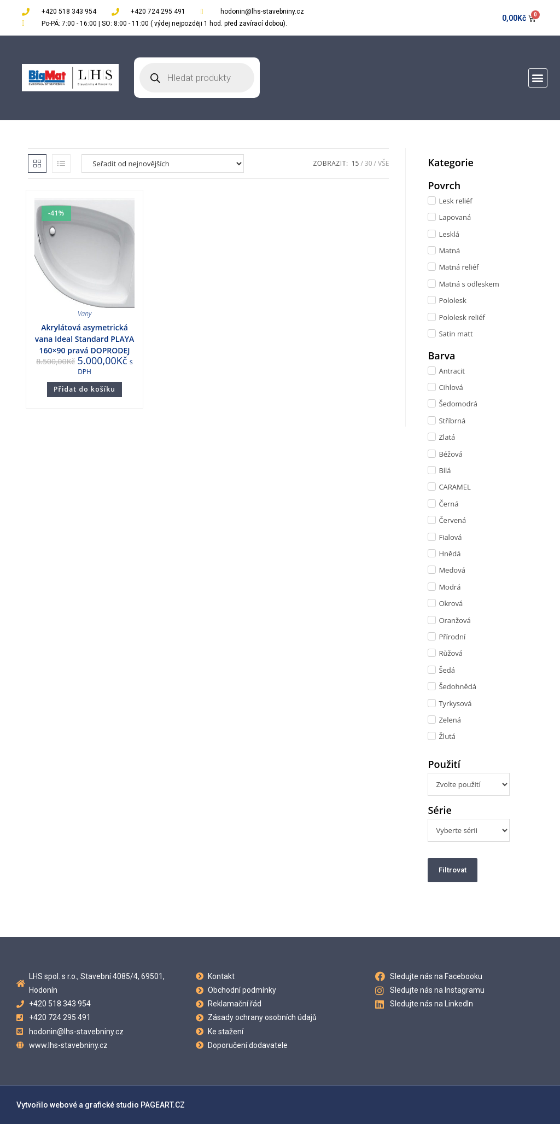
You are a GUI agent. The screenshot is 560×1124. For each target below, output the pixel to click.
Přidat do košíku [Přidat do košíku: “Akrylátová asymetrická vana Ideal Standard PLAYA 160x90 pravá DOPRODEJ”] (84, 389)
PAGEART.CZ (163, 1104)
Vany (84, 313)
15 (355, 163)
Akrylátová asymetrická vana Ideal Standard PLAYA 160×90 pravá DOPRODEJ (84, 339)
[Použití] (469, 784)
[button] (537, 78)
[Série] (469, 830)
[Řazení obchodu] (162, 163)
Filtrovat (452, 870)
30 (368, 163)
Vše (383, 163)
